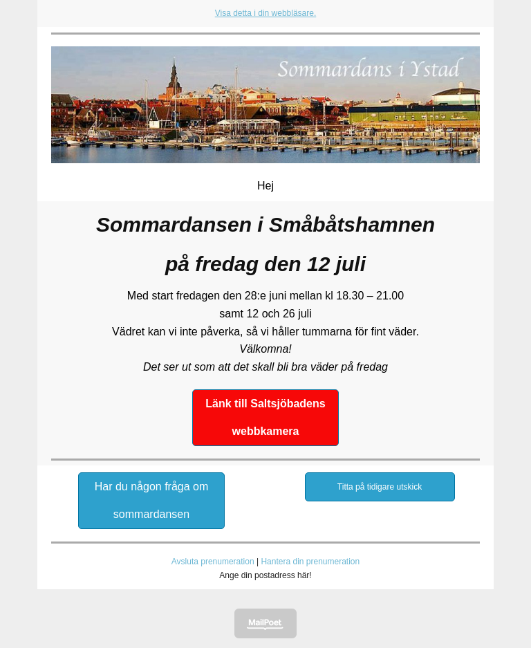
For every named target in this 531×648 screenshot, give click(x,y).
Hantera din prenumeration (310, 561)
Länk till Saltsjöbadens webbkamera (265, 417)
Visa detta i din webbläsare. (266, 13)
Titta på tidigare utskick (379, 487)
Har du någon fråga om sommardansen (152, 500)
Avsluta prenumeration (212, 561)
